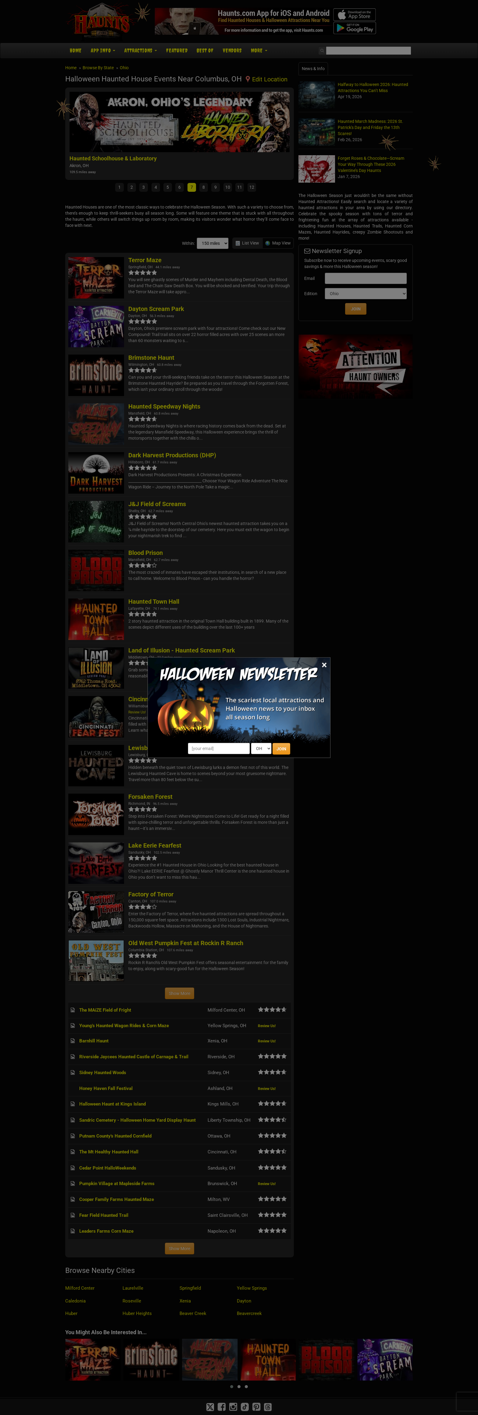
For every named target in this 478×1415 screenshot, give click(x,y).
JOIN (281, 748)
